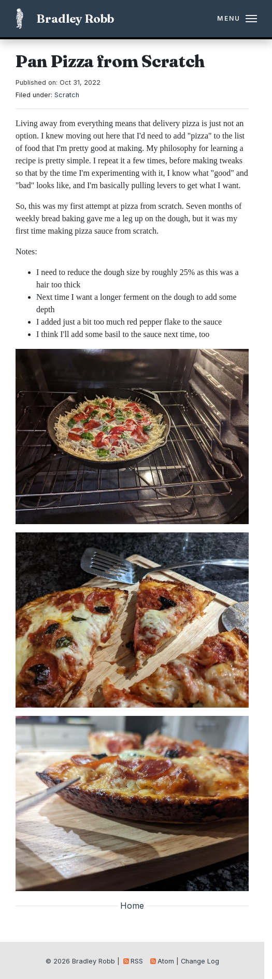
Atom (162, 961)
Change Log (200, 961)
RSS (133, 961)
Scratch (66, 95)
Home (132, 905)
